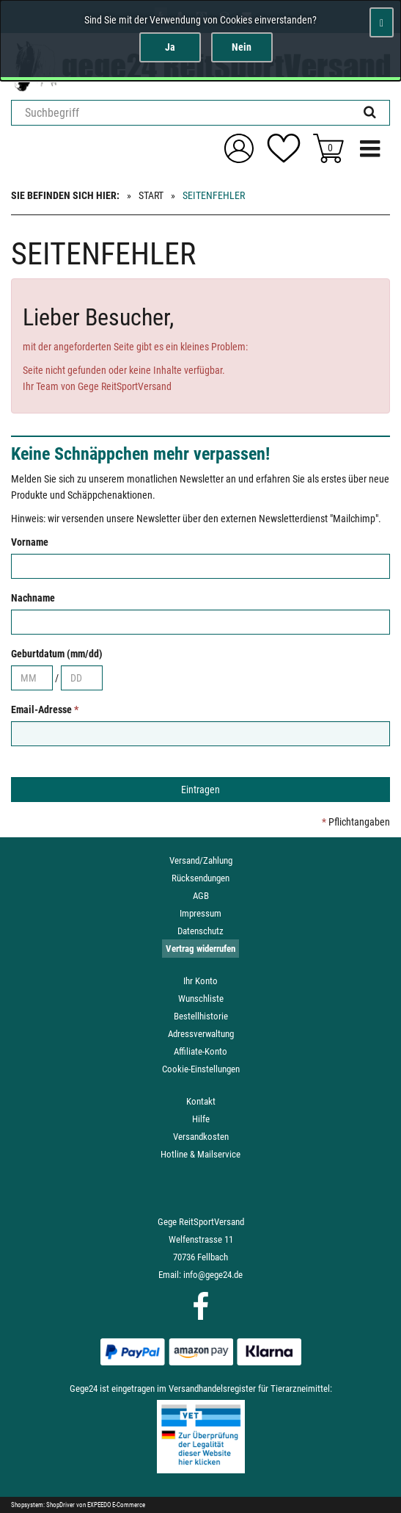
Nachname (33, 598)
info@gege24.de (213, 1274)
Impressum (200, 913)
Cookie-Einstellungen (201, 1069)
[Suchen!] (370, 112)
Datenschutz (200, 930)
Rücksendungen (200, 878)
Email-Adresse (44, 709)
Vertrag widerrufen (200, 948)
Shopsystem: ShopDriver (43, 1505)
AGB (201, 895)
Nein (241, 47)
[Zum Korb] (328, 148)
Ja (170, 47)
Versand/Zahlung (200, 860)
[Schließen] (381, 22)
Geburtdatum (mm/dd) (57, 654)
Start (151, 195)
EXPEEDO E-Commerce (116, 1505)
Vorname (29, 542)
